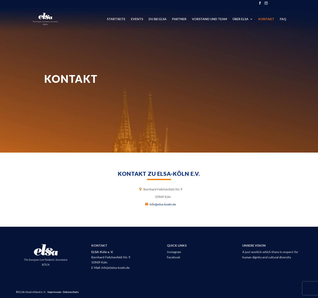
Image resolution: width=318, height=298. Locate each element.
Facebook (173, 257)
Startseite (116, 19)
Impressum (54, 292)
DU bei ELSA (158, 19)
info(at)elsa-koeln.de (115, 267)
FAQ (283, 19)
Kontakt (266, 19)
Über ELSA (240, 19)
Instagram (174, 252)
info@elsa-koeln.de (163, 204)
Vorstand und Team (209, 19)
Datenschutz (71, 292)
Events (137, 19)
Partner (179, 19)
